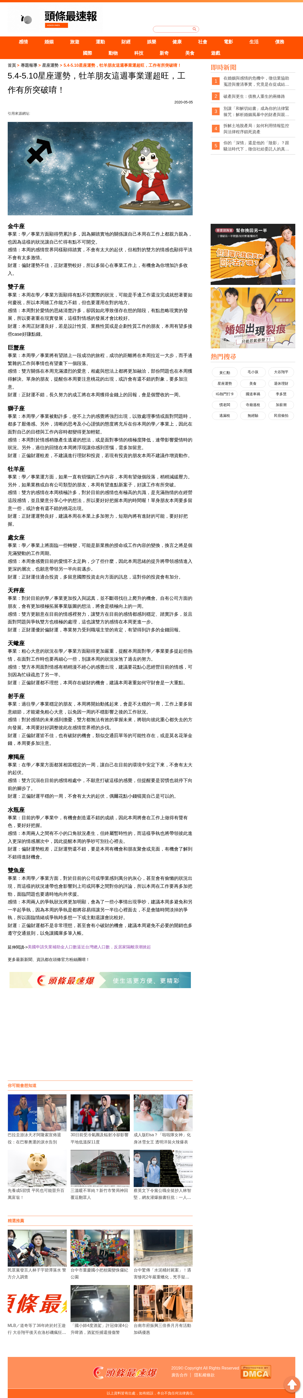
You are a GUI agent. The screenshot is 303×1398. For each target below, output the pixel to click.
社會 (202, 41)
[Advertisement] (100, 1039)
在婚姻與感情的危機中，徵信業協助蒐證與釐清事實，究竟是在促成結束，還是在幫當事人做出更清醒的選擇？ (256, 81)
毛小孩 (253, 372)
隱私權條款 (204, 1375)
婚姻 (49, 41)
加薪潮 (281, 405)
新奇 (164, 53)
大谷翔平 (281, 372)
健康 (177, 41)
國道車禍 (253, 394)
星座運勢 (50, 65)
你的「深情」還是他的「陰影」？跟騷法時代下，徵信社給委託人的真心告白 (256, 146)
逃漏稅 (224, 415)
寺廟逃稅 (253, 405)
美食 (189, 53)
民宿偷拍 (281, 415)
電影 (228, 41)
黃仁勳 (224, 373)
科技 (138, 53)
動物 (113, 53)
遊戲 (215, 53)
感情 (23, 41)
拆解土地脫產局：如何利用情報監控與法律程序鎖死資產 (256, 128)
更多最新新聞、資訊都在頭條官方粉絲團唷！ (49, 959)
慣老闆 (224, 405)
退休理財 (281, 383)
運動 (100, 41)
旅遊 (74, 41)
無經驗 (253, 415)
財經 (126, 41)
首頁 (12, 65)
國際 (87, 53)
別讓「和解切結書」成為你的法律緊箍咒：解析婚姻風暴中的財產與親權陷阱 (256, 111)
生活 (254, 41)
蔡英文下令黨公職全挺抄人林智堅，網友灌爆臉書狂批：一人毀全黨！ (162, 1197)
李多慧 (281, 394)
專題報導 (29, 65)
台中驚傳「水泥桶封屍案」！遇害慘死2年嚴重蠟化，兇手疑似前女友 (162, 1277)
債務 (279, 41)
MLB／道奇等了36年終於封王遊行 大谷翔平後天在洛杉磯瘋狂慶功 (37, 1332)
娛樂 (151, 41)
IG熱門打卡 (225, 394)
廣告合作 (179, 1375)
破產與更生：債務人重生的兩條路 (254, 96)
